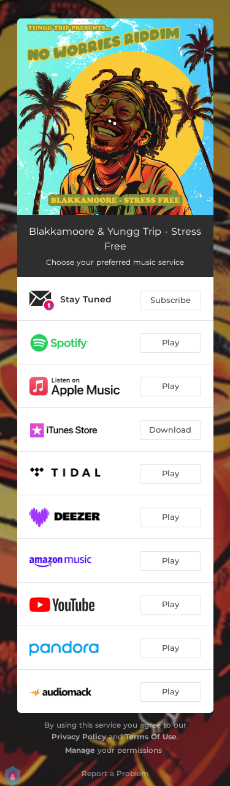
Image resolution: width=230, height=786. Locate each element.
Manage (80, 750)
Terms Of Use (151, 736)
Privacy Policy (79, 736)
